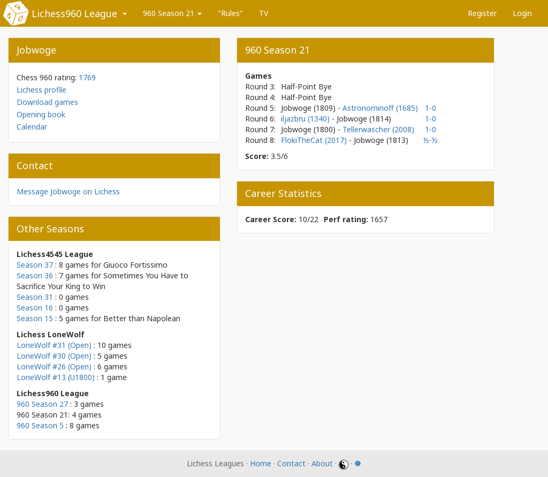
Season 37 (35, 265)
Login (522, 13)
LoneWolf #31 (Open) (54, 345)
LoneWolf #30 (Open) (54, 356)
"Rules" (230, 13)
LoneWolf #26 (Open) (54, 366)
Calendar (32, 127)
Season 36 (35, 275)
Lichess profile (41, 90)
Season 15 (35, 318)
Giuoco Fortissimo (135, 265)
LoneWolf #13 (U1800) (56, 377)
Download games (47, 102)
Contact (291, 463)
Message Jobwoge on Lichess (68, 191)
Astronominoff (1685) (380, 108)
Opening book (41, 114)
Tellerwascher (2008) (378, 129)
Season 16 (35, 307)
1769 (87, 77)
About (322, 463)
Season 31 (35, 297)
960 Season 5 (40, 425)
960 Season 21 (172, 13)
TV (263, 13)
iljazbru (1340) (306, 118)
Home (260, 463)
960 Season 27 (42, 404)
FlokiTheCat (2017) (315, 140)
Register (482, 13)
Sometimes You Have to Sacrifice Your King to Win (102, 280)
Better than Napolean (141, 318)
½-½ (430, 140)
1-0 (430, 108)
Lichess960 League (74, 13)
